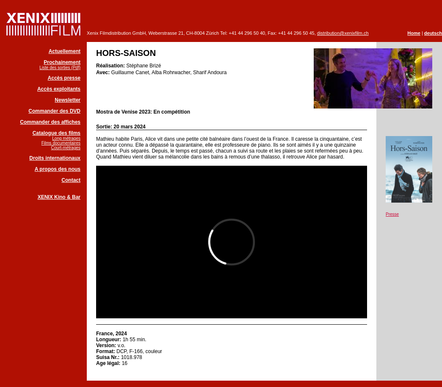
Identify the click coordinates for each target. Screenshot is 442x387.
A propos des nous (57, 169)
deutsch (433, 33)
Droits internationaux (54, 158)
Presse (392, 214)
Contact (70, 180)
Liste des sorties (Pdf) (59, 67)
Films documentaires (60, 143)
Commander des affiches (50, 122)
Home (413, 33)
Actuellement (64, 51)
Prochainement (62, 62)
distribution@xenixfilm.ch (343, 33)
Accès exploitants (58, 89)
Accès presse (64, 78)
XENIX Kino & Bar (59, 197)
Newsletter (67, 100)
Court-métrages (65, 147)
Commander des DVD (54, 111)
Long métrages (66, 138)
